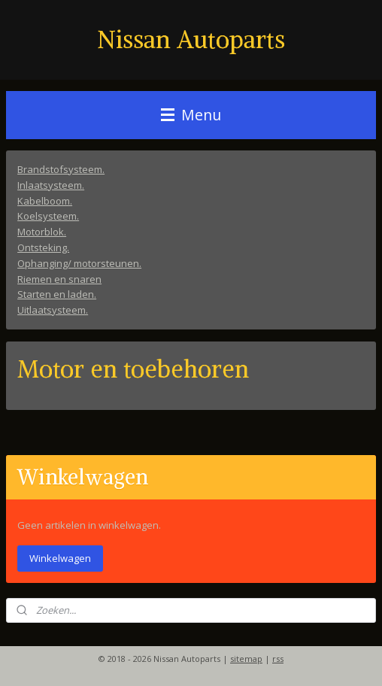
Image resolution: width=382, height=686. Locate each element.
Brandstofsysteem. (61, 169)
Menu (191, 115)
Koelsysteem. (48, 216)
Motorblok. (41, 231)
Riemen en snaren (59, 278)
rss (277, 658)
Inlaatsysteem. (50, 184)
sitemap (246, 658)
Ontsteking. (43, 247)
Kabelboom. (44, 200)
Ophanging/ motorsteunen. (79, 262)
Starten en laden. (56, 294)
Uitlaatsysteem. (52, 310)
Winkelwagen (60, 558)
